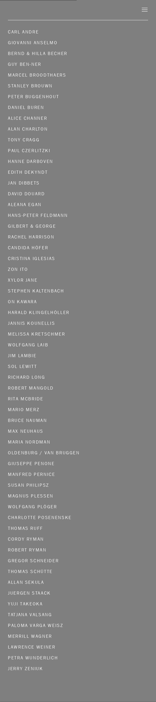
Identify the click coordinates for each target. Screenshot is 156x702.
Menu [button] (144, 10)
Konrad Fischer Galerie (70, 10)
